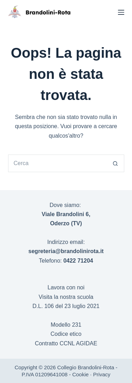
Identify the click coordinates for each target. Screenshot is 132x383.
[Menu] (121, 12)
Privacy (101, 374)
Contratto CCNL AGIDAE (66, 343)
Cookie (80, 374)
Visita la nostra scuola (66, 297)
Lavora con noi (66, 287)
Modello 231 (66, 325)
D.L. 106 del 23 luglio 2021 (65, 306)
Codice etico (65, 334)
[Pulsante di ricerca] (115, 163)
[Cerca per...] (57, 163)
